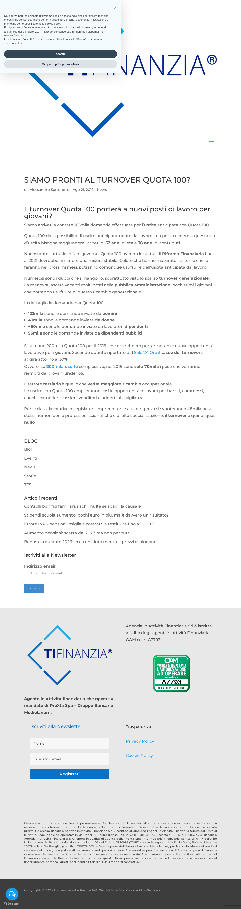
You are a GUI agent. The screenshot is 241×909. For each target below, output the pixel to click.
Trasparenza (138, 726)
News (102, 189)
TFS (27, 484)
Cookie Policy (139, 755)
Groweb (153, 890)
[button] (115, 844)
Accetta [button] (61, 889)
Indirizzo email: (84, 571)
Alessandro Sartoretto (49, 189)
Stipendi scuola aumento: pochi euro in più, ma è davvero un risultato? (96, 515)
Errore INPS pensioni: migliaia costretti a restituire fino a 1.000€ (89, 524)
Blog (28, 449)
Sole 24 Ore (145, 352)
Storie (30, 476)
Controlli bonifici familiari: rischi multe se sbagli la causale (82, 506)
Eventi (30, 458)
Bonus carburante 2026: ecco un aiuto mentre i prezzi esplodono (90, 541)
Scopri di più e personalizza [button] (60, 899)
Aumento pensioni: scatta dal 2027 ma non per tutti (77, 533)
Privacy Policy (140, 741)
